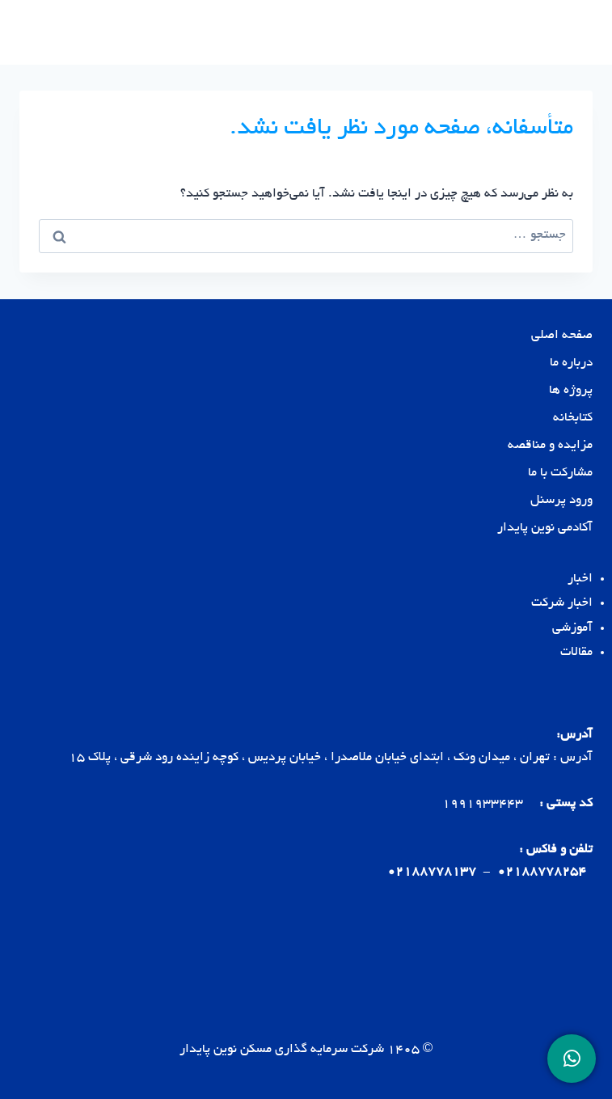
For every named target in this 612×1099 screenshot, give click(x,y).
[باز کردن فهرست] (34, 31)
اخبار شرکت (562, 604)
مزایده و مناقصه (550, 446)
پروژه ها (571, 391)
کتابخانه (573, 418)
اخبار (580, 579)
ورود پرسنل (561, 501)
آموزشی (572, 629)
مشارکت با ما (560, 473)
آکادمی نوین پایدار (545, 528)
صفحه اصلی (562, 336)
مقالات (576, 653)
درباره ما (571, 363)
